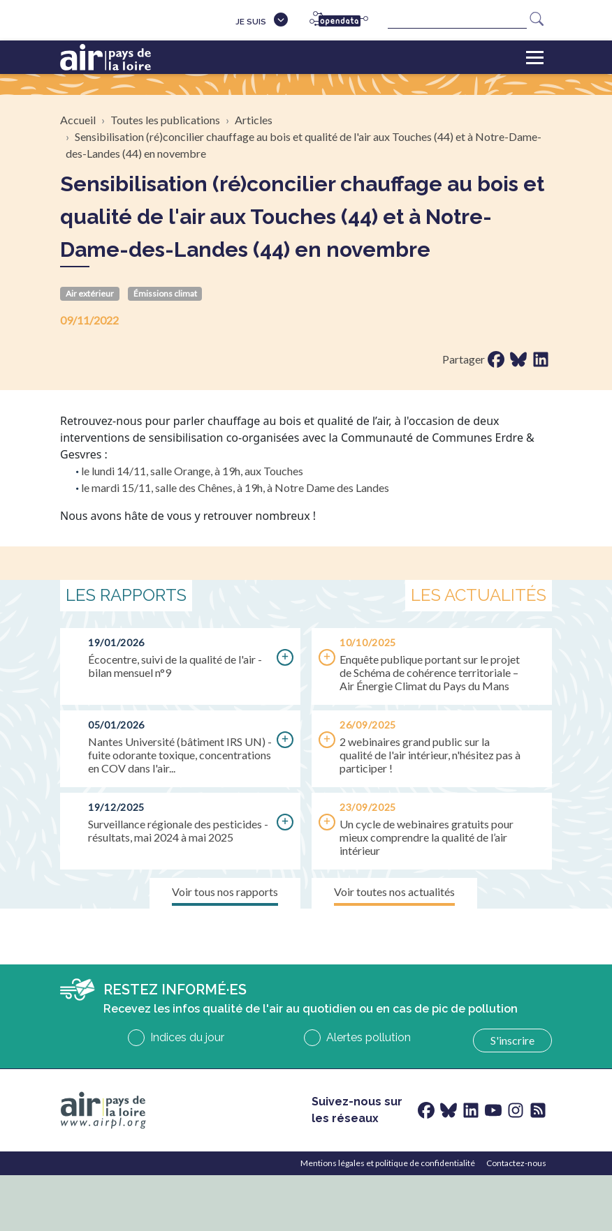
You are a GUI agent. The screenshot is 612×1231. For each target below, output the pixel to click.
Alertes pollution (368, 1037)
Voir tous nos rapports (225, 891)
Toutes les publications (165, 119)
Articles (253, 119)
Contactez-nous (516, 1163)
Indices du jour (187, 1037)
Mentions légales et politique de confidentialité (387, 1163)
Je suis (250, 22)
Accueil (78, 119)
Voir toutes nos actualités (394, 891)
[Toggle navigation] (535, 57)
